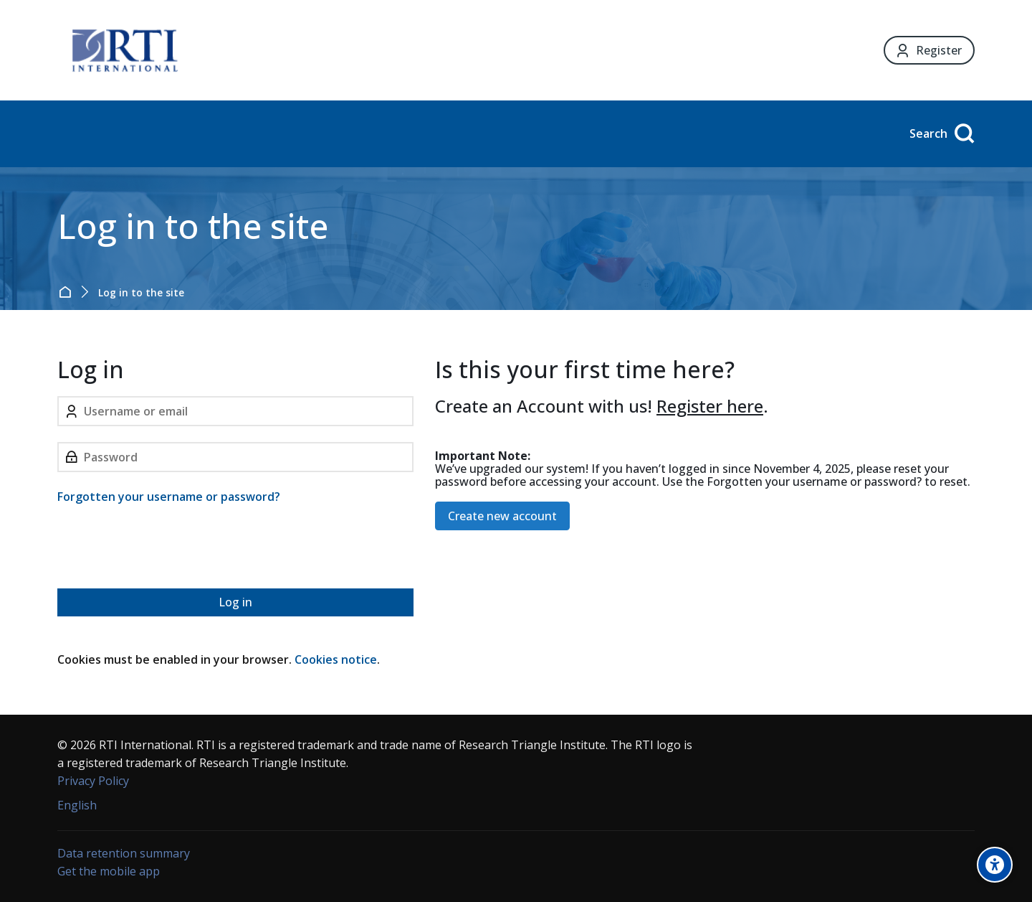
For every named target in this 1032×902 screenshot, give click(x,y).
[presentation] (166, 549)
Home (67, 292)
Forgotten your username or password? (168, 496)
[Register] (929, 50)
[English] (77, 805)
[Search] (940, 134)
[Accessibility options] (995, 865)
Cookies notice (336, 659)
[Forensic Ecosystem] (124, 50)
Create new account (502, 516)
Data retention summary (123, 853)
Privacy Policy (93, 781)
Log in (235, 602)
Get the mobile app (108, 871)
